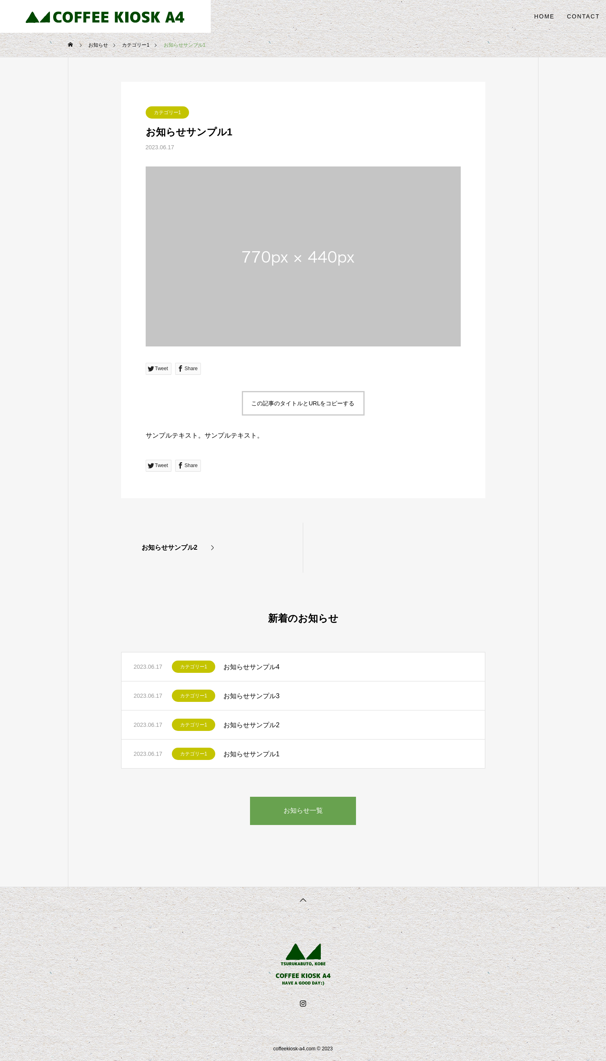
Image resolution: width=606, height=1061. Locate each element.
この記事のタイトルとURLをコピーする (302, 403)
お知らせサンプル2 (251, 725)
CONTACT (583, 16)
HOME (544, 16)
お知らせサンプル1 (251, 754)
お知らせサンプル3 (251, 695)
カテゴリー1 (167, 112)
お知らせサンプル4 (251, 666)
